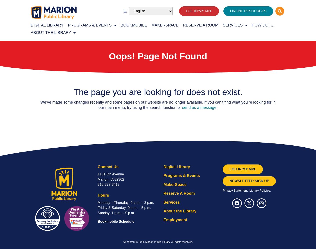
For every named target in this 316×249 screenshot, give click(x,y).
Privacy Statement (235, 190)
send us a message (199, 107)
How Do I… (263, 25)
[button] (125, 11)
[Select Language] (150, 11)
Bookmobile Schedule (116, 221)
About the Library (53, 32)
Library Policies (259, 190)
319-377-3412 (109, 184)
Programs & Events (92, 25)
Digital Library (47, 25)
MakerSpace (165, 25)
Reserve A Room (201, 25)
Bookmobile (134, 25)
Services (235, 25)
